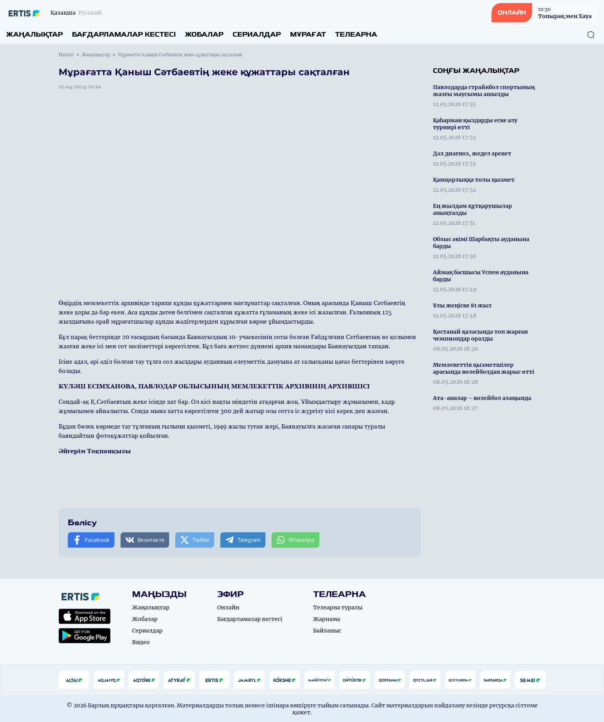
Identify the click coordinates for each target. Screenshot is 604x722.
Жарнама (326, 619)
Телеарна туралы (337, 607)
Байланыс (327, 630)
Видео (141, 642)
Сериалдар (257, 34)
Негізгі (66, 54)
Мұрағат (308, 34)
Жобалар (204, 34)
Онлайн (228, 607)
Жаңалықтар (34, 34)
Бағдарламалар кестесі (124, 34)
